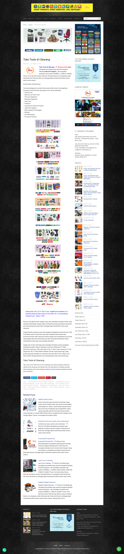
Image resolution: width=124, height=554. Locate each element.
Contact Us (77, 18)
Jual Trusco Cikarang (45, 460)
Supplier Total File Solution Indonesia (92, 228)
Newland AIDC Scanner (90, 199)
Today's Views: (79, 316)
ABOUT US (31, 18)
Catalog (46, 18)
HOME (25, 18)
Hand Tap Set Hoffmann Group (91, 235)
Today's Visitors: (79, 320)
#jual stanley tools (62, 383)
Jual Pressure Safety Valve (92, 278)
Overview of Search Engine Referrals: (85, 345)
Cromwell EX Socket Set (46, 438)
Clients (59, 18)
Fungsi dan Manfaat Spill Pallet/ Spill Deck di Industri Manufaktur (92, 177)
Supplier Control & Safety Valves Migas (91, 307)
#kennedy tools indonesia (48, 385)
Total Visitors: (78, 341)
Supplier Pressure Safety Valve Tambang (91, 286)
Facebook (27, 377)
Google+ (41, 377)
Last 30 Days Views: (80, 334)
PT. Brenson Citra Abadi (50, 548)
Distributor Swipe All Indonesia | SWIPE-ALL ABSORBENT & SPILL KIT (91, 272)
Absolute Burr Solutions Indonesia (91, 242)
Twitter (34, 377)
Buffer (53, 377)
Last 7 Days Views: (80, 331)
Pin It (48, 377)
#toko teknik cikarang (56, 387)
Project (53, 18)
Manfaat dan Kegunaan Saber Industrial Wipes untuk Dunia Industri (92, 192)
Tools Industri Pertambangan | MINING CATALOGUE (91, 264)
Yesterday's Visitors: (80, 327)
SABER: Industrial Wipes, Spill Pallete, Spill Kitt (91, 213)
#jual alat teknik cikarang (45, 383)
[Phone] (4, 550)
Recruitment (68, 18)
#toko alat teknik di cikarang (37, 387)
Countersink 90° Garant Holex (90, 249)
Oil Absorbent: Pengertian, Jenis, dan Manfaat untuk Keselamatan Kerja (91, 185)
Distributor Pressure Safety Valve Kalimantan (53, 421)
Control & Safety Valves (91, 299)
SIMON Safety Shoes (45, 399)
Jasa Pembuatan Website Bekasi (81, 548)
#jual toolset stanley (30, 385)
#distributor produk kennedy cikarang (41, 381)
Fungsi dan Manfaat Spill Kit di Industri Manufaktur (92, 169)
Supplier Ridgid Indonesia (46, 482)
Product (39, 18)
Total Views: (78, 338)
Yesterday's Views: (80, 323)
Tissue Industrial (89, 220)
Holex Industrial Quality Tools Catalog (90, 256)
